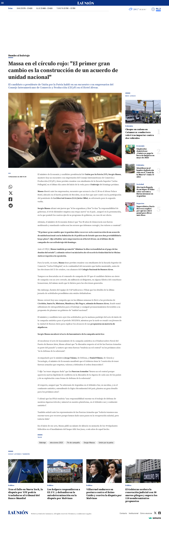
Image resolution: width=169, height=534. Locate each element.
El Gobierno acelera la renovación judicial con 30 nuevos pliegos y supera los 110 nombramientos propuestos (142, 495)
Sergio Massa (89, 443)
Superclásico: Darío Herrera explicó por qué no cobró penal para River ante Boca (145, 211)
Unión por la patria (106, 443)
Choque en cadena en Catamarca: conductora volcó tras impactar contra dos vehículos (139, 134)
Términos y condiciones (76, 514)
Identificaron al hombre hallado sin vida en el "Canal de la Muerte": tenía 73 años (145, 172)
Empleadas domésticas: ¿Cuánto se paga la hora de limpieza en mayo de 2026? (145, 153)
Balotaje (42, 443)
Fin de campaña (73, 443)
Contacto (123, 513)
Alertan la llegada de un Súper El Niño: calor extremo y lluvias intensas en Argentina (146, 192)
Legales (88, 514)
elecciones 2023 (56, 443)
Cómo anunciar (146, 513)
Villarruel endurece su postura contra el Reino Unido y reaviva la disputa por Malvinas (102, 494)
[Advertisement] (84, 31)
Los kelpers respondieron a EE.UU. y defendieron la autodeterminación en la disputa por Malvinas (64, 494)
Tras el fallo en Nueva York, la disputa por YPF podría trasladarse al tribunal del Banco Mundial (25, 494)
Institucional (133, 513)
